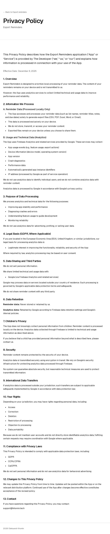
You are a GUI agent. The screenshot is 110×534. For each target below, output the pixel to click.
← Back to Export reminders (15, 12)
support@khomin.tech (13, 508)
